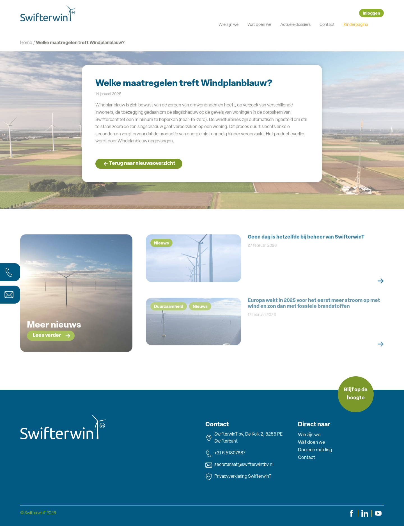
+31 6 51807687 (225, 453)
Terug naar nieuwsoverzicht (142, 163)
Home (26, 43)
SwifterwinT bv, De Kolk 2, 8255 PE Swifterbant (244, 438)
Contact (327, 25)
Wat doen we (259, 25)
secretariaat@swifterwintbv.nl (239, 465)
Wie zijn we (228, 25)
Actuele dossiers (295, 25)
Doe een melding (315, 450)
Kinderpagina (356, 25)
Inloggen (371, 14)
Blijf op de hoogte (356, 394)
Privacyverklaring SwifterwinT (238, 476)
